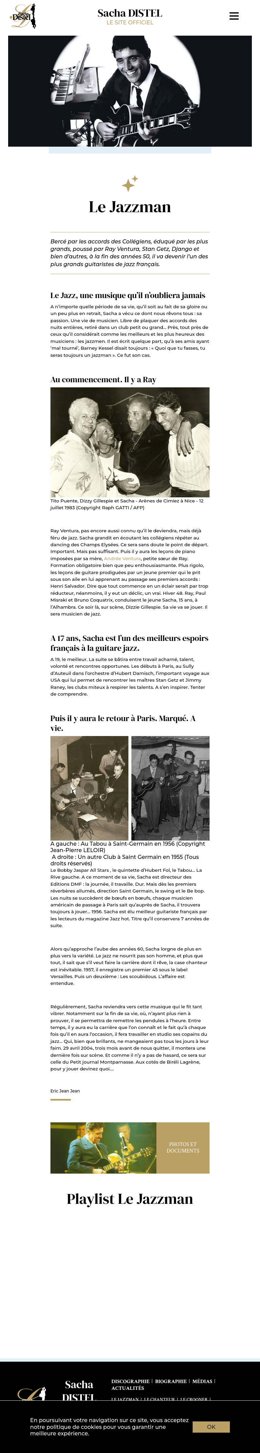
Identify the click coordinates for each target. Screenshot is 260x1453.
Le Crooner (194, 1399)
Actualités (127, 1388)
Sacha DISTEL (130, 15)
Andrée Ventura (122, 558)
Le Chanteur (159, 1399)
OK (211, 1427)
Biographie (171, 1381)
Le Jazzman (125, 1399)
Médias (202, 1381)
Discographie (130, 1381)
